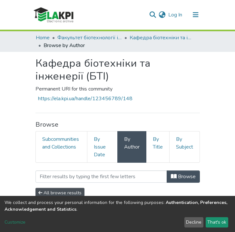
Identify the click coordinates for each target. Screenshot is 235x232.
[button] (162, 15)
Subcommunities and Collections (60, 143)
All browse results (60, 193)
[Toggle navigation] (196, 14)
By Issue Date (100, 147)
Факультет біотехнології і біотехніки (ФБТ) (89, 37)
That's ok (216, 222)
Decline (193, 222)
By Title (158, 143)
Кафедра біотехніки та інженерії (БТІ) (162, 37)
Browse (183, 176)
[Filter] (101, 176)
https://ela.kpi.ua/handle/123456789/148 (85, 98)
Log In (175, 14)
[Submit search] (153, 15)
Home (43, 37)
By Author (132, 143)
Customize (15, 222)
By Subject (184, 143)
